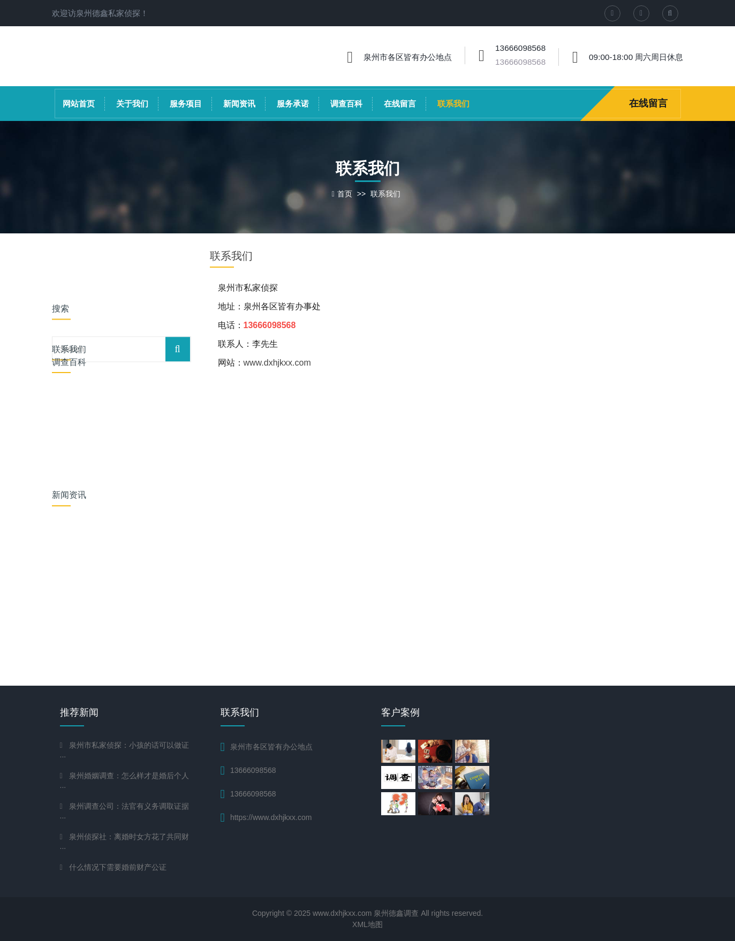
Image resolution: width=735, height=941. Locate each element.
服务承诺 (293, 103)
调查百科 (346, 103)
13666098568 (520, 61)
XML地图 (367, 924)
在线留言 (400, 103)
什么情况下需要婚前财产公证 (117, 867)
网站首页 (79, 103)
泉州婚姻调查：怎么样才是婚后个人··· (124, 781)
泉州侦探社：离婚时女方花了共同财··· (124, 842)
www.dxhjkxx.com (277, 362)
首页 (344, 193)
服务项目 (186, 103)
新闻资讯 (239, 103)
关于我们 (132, 103)
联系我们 (453, 103)
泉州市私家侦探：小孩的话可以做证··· (124, 751)
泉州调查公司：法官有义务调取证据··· (124, 812)
